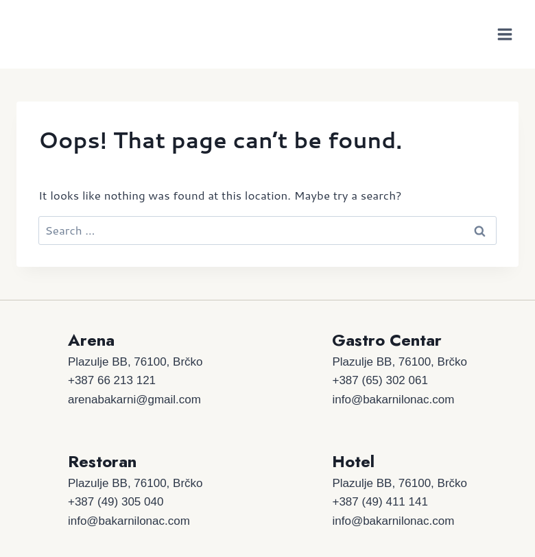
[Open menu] (504, 34)
